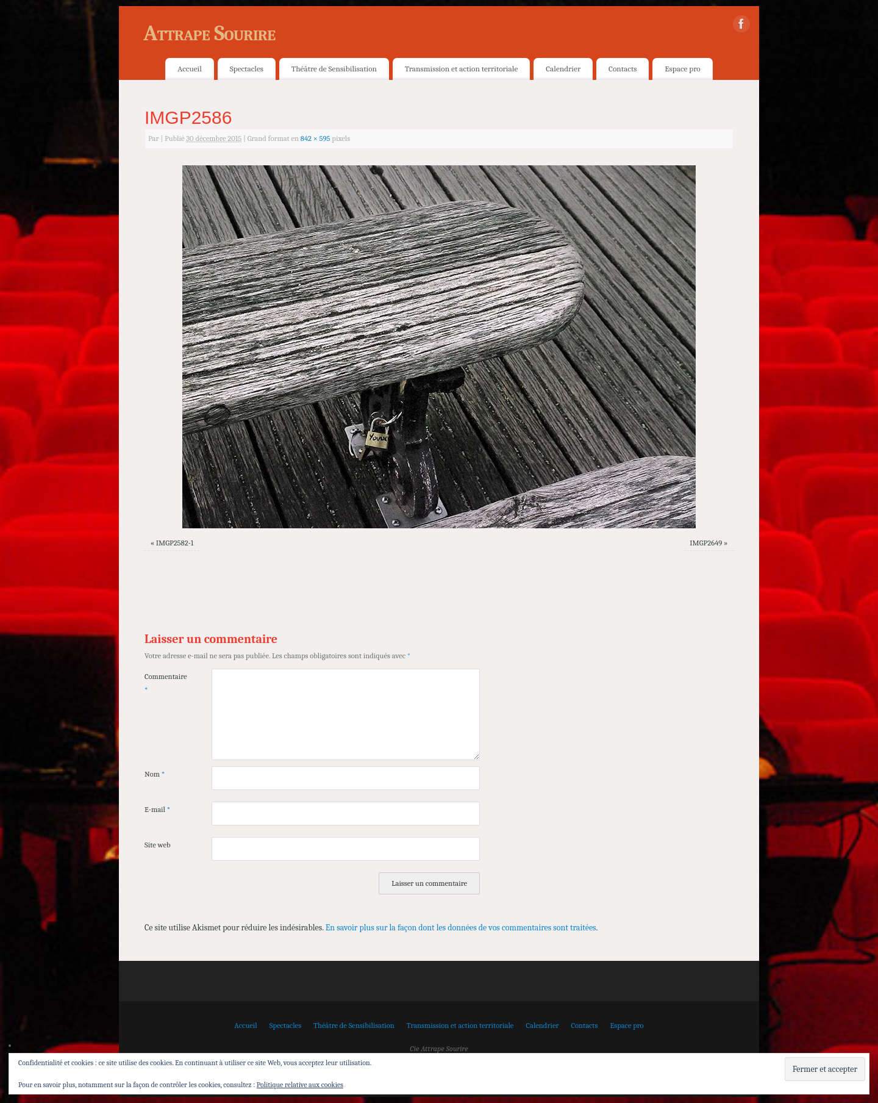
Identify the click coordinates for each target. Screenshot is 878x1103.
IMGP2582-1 (175, 543)
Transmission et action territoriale (461, 68)
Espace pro (682, 68)
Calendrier (563, 68)
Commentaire (161, 683)
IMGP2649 (706, 543)
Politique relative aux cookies (300, 1084)
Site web (158, 845)
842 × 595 (315, 138)
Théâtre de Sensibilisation (334, 68)
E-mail (157, 809)
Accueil (189, 68)
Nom (155, 774)
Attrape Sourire (209, 33)
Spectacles (246, 68)
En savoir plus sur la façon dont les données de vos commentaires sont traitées (461, 927)
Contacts (623, 68)
